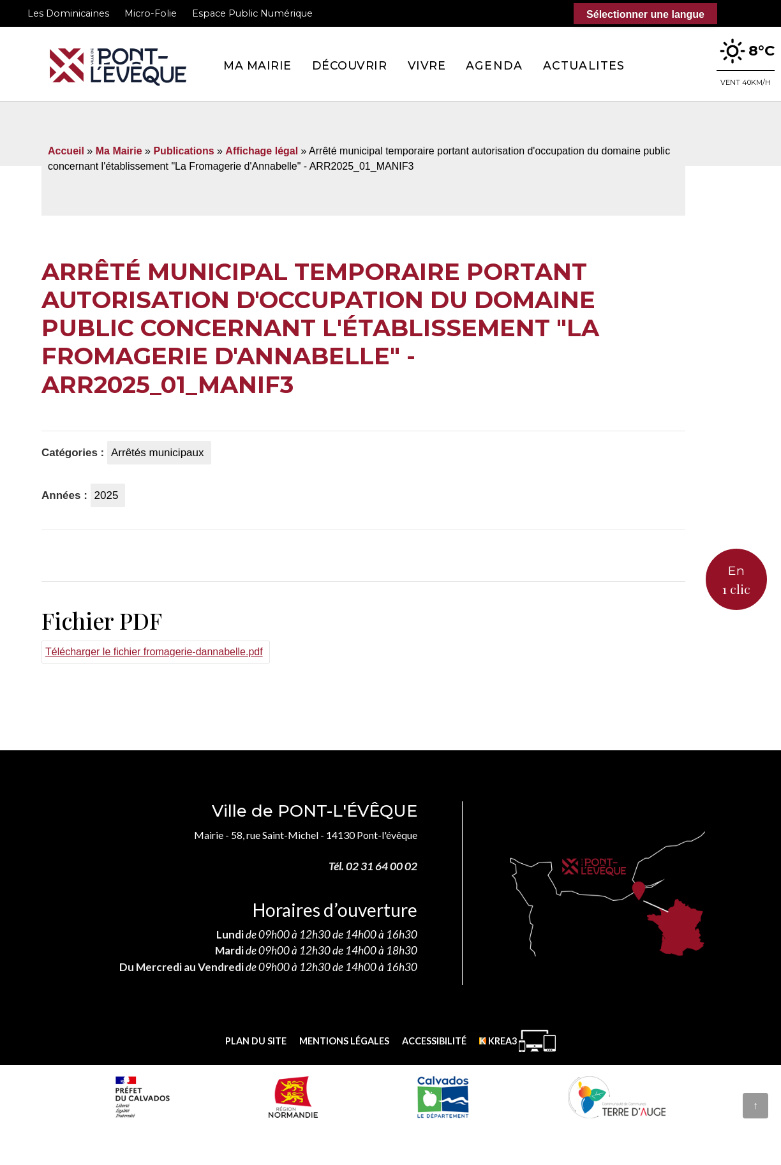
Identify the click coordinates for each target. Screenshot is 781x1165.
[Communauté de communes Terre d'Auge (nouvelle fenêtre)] (617, 1096)
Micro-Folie (150, 13)
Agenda (494, 65)
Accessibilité (434, 1040)
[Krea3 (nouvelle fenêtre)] (517, 1041)
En (736, 580)
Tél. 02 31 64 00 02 (373, 866)
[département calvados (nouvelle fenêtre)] (442, 1096)
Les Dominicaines (68, 13)
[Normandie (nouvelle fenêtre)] (293, 1096)
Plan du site (255, 1040)
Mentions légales (344, 1040)
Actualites (584, 65)
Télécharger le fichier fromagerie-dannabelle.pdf (154, 651)
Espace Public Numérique (252, 13)
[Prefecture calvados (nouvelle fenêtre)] (142, 1096)
